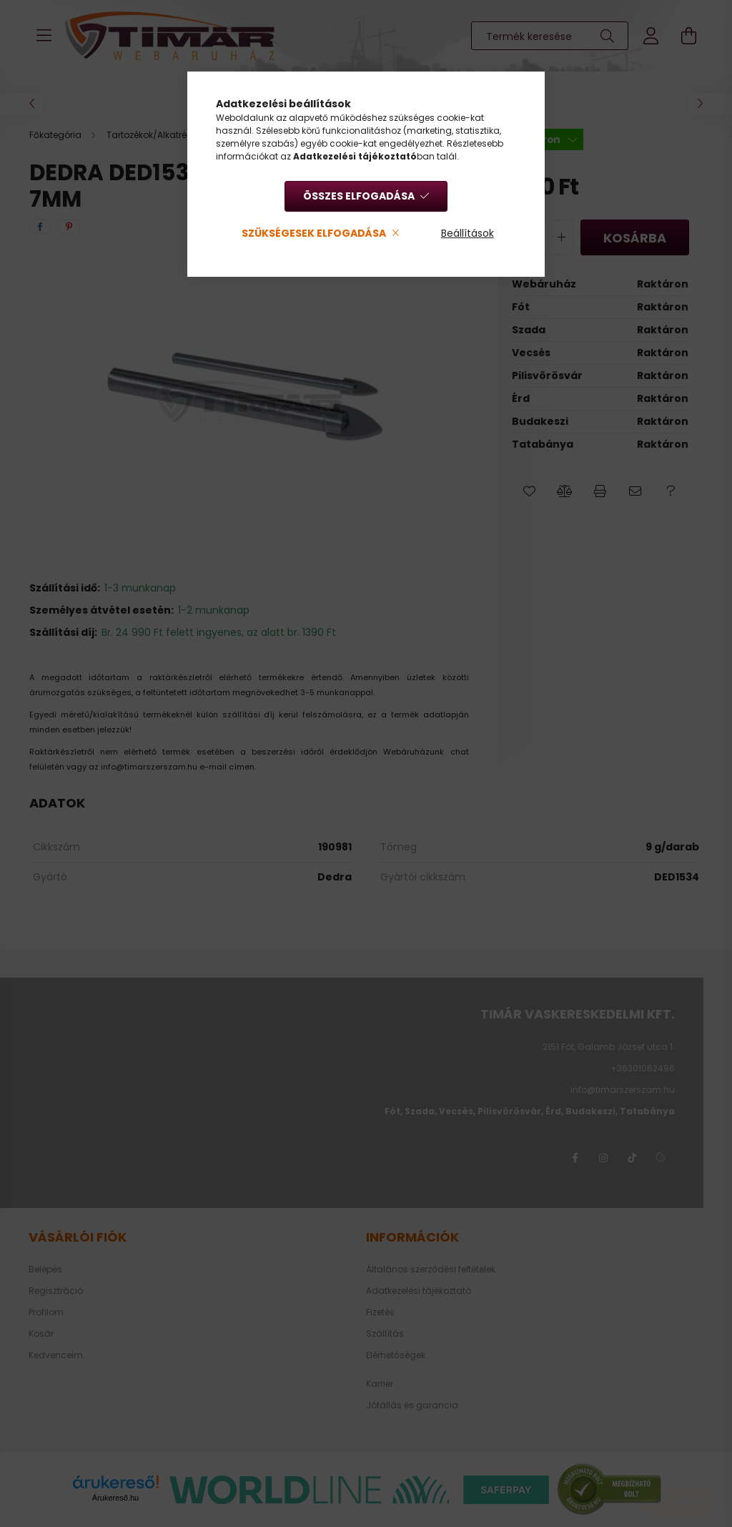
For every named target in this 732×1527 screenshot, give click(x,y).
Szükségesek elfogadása (314, 233)
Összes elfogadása (359, 196)
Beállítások (467, 233)
